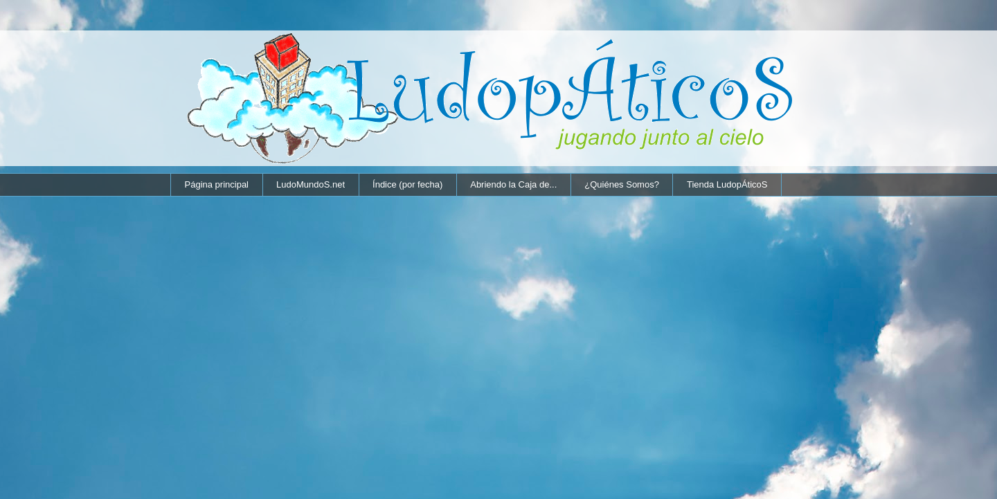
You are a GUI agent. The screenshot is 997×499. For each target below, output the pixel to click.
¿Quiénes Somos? (621, 184)
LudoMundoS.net (310, 184)
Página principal (217, 184)
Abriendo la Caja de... (513, 184)
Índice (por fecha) (407, 184)
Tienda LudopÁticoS (727, 184)
